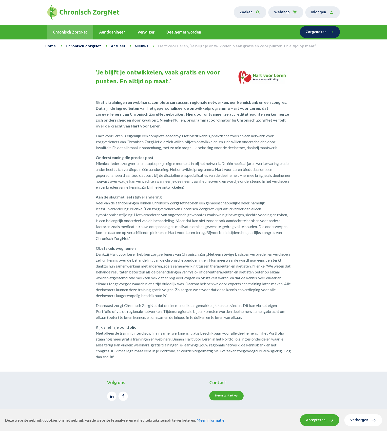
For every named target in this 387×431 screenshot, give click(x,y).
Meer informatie (210, 420)
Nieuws (141, 45)
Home (50, 45)
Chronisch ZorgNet (83, 45)
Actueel (118, 45)
